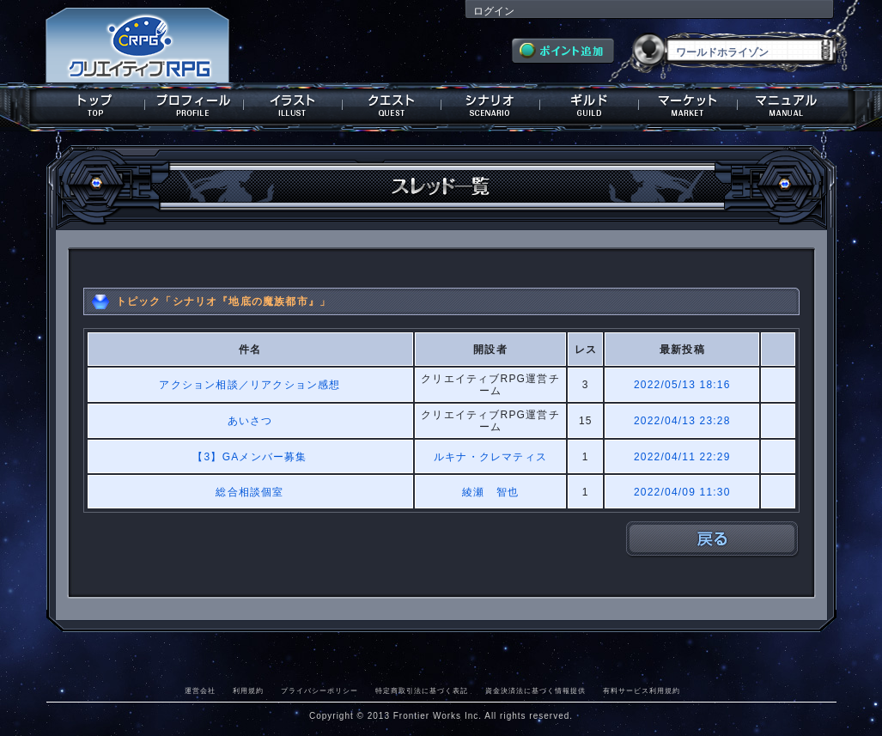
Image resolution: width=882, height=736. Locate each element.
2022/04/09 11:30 (682, 492)
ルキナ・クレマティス (490, 457)
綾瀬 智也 (490, 492)
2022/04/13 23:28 (682, 421)
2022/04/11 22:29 (682, 457)
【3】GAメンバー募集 (249, 457)
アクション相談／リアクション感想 (249, 385)
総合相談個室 (249, 492)
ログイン (493, 11)
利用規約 (248, 690)
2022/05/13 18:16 (682, 385)
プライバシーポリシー (319, 690)
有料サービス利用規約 (641, 690)
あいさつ (250, 421)
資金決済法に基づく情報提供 (535, 690)
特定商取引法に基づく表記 (421, 690)
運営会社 (200, 690)
